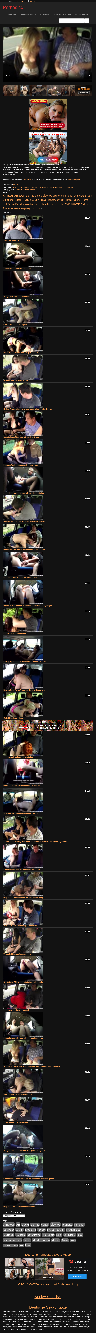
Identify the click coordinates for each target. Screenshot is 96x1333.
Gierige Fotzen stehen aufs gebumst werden (22, 785)
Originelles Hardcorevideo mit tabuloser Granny (23, 898)
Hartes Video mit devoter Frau (16, 381)
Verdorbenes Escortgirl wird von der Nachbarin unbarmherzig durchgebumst (35, 842)
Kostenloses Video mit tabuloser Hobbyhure (22, 870)
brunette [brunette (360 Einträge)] (58, 195)
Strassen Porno (46, 187)
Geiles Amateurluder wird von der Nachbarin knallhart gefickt (29, 1179)
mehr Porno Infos (9, 175)
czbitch (15, 185)
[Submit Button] (86, 20)
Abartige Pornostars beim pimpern (18, 1094)
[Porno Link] (48, 90)
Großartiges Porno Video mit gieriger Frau (21, 353)
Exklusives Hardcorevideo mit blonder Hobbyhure (24, 493)
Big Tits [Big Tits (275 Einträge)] (30, 195)
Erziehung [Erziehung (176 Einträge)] (8, 200)
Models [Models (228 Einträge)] (87, 204)
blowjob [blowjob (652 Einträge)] (47, 195)
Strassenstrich (70, 187)
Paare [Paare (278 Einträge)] (6, 208)
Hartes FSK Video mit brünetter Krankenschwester (25, 521)
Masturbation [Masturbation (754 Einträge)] (73, 204)
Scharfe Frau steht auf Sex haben (17, 269)
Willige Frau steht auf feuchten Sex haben (21, 297)
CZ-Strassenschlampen (25, 190)
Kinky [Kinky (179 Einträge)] (18, 204)
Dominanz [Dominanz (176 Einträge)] (79, 195)
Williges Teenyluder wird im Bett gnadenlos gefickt (25, 1151)
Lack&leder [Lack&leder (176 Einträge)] (27, 204)
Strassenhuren (58, 187)
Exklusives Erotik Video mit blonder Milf (20, 578)
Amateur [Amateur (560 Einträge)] (8, 195)
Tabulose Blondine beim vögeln (17, 240)
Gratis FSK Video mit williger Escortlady (20, 926)
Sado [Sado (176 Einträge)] (13, 208)
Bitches (15, 187)
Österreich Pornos (21, 1)
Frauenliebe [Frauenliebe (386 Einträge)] (47, 199)
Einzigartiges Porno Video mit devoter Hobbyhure (24, 690)
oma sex (33, 1)
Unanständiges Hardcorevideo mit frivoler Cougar (24, 549)
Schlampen (34, 187)
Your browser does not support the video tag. (48, 54)
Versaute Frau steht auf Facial (16, 1122)
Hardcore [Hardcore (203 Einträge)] (70, 200)
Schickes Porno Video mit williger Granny (21, 813)
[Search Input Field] (71, 20)
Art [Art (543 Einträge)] (16, 195)
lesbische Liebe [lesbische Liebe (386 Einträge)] (48, 204)
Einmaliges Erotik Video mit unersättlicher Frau (23, 1038)
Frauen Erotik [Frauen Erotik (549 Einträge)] (30, 199)
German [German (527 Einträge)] (59, 199)
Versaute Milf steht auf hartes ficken (18, 757)
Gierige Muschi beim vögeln (15, 325)
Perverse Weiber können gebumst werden (21, 465)
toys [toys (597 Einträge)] (37, 208)
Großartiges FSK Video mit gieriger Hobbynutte (23, 982)
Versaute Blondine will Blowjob (16, 1010)
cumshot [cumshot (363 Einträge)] (68, 195)
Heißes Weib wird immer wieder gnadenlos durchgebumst (28, 409)
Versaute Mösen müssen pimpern (17, 954)
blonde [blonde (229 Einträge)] (38, 195)
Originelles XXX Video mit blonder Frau (20, 1207)
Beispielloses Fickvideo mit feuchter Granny (22, 437)
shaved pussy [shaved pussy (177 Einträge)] (23, 208)
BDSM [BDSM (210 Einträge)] (21, 195)
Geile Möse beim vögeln (14, 718)
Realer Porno (23, 187)
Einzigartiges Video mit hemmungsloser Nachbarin (25, 662)
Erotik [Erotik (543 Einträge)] (88, 195)
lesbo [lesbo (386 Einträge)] (61, 204)
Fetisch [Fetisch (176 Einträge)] (18, 200)
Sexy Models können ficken (15, 634)
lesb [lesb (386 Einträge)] (36, 204)
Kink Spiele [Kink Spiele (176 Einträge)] (9, 204)
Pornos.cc (13, 7)
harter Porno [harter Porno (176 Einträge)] (81, 200)
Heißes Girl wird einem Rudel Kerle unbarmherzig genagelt (28, 606)
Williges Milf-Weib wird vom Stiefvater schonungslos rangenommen (32, 1066)
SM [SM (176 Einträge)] (32, 208)
